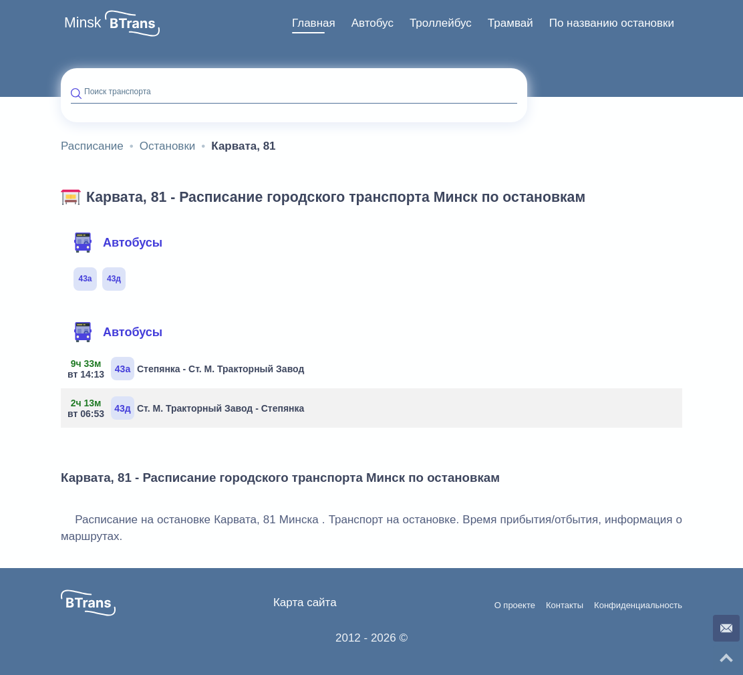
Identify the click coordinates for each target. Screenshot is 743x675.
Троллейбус (441, 23)
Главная (313, 23)
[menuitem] (313, 23)
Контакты (564, 605)
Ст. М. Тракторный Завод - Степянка (187, 408)
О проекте (514, 605)
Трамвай (510, 23)
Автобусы (117, 243)
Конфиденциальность (638, 605)
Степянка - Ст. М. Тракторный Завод (187, 368)
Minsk (83, 23)
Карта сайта (305, 602)
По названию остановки (611, 23)
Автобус (372, 23)
